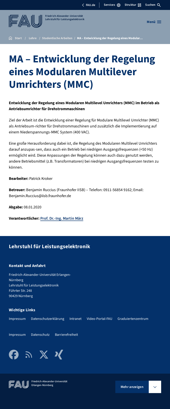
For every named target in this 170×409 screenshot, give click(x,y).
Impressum (17, 318)
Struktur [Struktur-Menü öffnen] (133, 5)
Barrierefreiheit (66, 334)
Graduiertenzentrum (133, 318)
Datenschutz (40, 334)
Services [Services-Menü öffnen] (112, 5)
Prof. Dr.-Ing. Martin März (61, 218)
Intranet (75, 318)
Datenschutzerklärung (47, 318)
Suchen (153, 5)
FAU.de (88, 5)
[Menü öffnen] (154, 22)
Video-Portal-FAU (99, 318)
